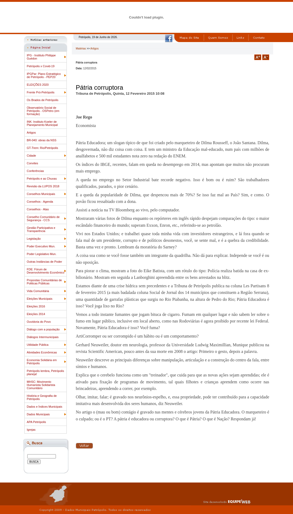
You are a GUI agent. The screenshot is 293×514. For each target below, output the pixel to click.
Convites (32, 163)
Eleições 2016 (36, 306)
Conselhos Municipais (41, 193)
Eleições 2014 (36, 314)
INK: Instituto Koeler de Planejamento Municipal (42, 123)
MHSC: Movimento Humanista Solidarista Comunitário (41, 385)
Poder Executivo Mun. (41, 246)
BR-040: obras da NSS (41, 140)
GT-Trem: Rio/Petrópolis (42, 147)
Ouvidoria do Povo (39, 321)
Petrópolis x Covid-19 (41, 66)
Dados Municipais (38, 414)
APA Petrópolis (36, 422)
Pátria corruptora (99, 87)
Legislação (34, 238)
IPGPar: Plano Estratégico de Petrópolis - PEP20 (44, 75)
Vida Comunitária (38, 291)
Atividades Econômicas (42, 352)
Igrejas (31, 429)
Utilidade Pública (37, 344)
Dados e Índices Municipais (44, 406)
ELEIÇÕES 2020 (38, 84)
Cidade (31, 155)
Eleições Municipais (39, 298)
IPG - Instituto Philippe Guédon (41, 57)
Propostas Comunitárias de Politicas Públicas (44, 282)
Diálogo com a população (43, 329)
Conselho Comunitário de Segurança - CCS (43, 218)
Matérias (81, 48)
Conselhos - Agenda (40, 201)
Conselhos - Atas (38, 209)
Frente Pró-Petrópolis (41, 92)
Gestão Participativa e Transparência (41, 229)
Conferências (35, 170)
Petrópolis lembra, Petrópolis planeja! (45, 372)
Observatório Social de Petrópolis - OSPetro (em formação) (43, 111)
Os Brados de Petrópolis (42, 100)
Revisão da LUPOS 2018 (43, 186)
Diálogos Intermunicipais (43, 337)
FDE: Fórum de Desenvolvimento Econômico (45, 271)
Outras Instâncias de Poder (44, 261)
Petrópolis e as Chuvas (42, 178)
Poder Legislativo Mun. (41, 254)
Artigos (31, 132)
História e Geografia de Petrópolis (42, 397)
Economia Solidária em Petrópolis (42, 361)
